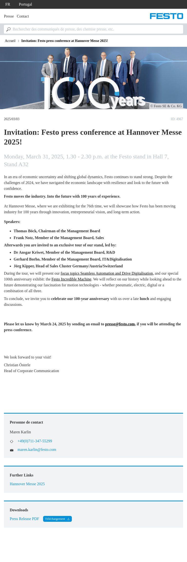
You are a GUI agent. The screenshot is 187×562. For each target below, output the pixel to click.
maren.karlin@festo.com (37, 449)
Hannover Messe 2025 (27, 484)
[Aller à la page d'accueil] (166, 16)
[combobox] (93, 29)
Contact (23, 16)
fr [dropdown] (7, 4)
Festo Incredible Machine (72, 279)
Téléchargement (55, 519)
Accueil (10, 41)
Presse (9, 16)
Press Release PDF (24, 519)
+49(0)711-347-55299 (35, 441)
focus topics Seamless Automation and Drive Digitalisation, (107, 273)
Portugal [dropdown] (25, 4)
